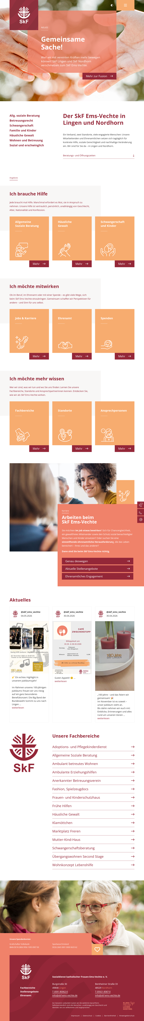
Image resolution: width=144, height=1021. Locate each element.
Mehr (39, 264)
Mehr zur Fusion (99, 76)
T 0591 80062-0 (60, 991)
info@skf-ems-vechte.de (64, 995)
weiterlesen (18, 707)
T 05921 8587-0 (102, 991)
